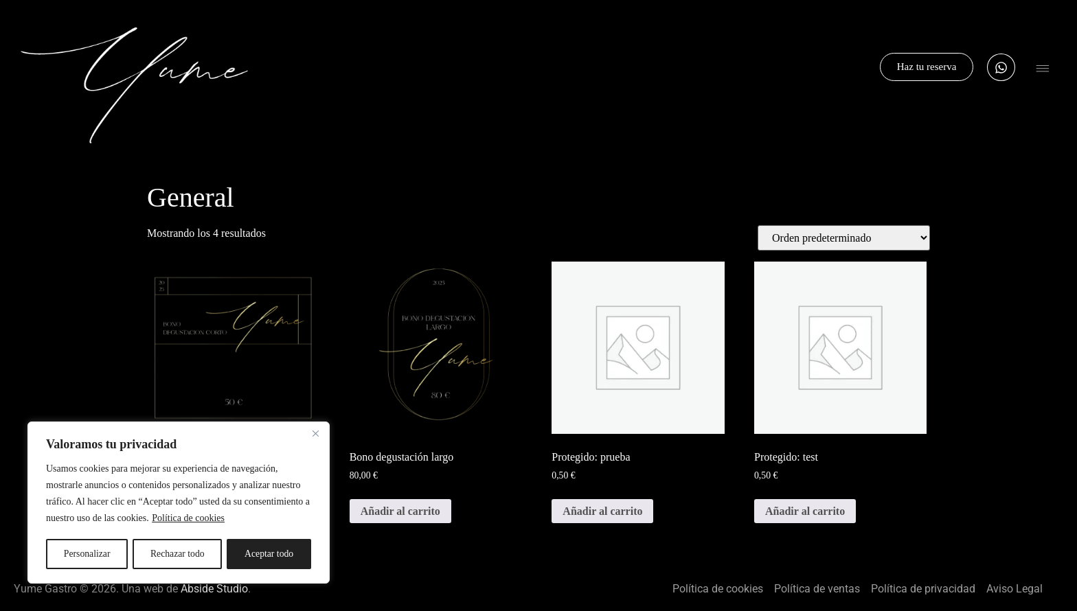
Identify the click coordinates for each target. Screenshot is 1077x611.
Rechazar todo (177, 554)
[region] (178, 503)
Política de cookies (188, 519)
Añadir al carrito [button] (400, 511)
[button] (1042, 71)
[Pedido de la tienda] (844, 238)
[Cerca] (315, 434)
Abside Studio (214, 588)
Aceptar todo (270, 554)
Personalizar (87, 554)
